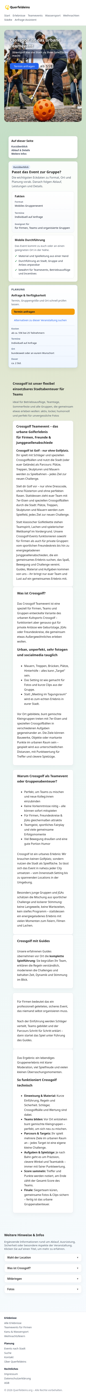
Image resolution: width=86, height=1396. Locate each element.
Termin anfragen (24, 66)
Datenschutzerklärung (17, 1378)
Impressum (11, 1374)
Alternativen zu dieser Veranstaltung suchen (40, 320)
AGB (6, 1382)
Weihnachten (71, 15)
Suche (7, 1353)
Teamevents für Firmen (18, 1327)
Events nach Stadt (14, 1348)
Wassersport (53, 15)
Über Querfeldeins (15, 1361)
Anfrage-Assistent (25, 19)
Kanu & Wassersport (16, 1331)
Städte (8, 19)
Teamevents (35, 15)
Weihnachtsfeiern (14, 1336)
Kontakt (9, 1357)
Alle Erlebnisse (13, 1323)
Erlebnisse (19, 15)
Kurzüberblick (19, 146)
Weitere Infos (18, 154)
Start (7, 15)
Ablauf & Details (20, 150)
